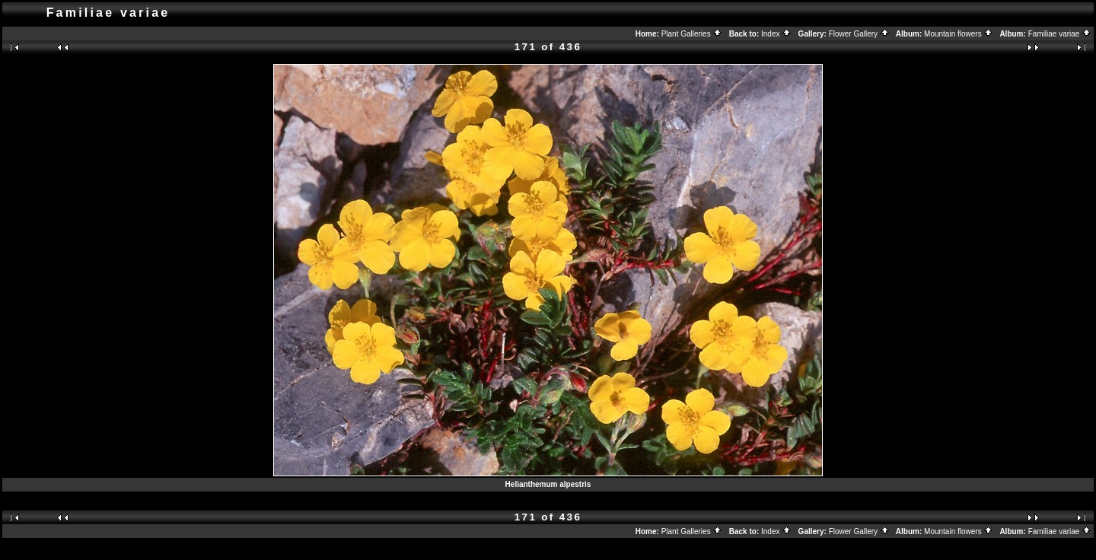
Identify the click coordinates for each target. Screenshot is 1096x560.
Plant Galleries (692, 34)
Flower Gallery (859, 34)
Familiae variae (1060, 34)
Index (776, 34)
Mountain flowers (958, 34)
